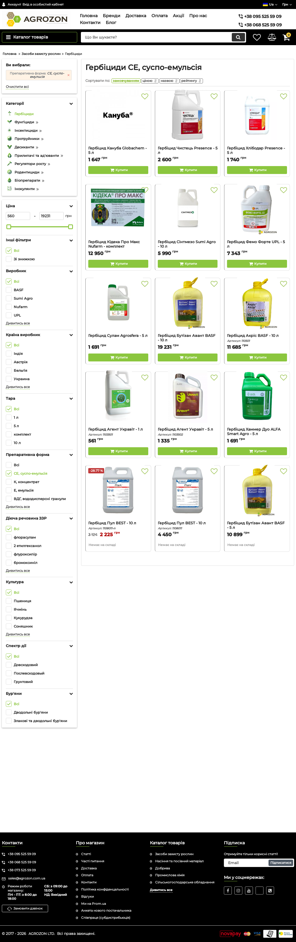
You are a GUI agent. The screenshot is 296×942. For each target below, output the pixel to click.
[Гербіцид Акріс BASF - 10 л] (257, 409)
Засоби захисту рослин (174, 854)
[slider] (8, 327)
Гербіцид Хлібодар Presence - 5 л (256, 252)
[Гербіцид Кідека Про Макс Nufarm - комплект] (118, 315)
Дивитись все (18, 424)
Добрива (162, 868)
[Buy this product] (118, 272)
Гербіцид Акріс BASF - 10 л (257, 440)
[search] (158, 45)
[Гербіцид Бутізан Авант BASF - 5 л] (257, 596)
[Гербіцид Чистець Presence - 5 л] (188, 221)
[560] (18, 317)
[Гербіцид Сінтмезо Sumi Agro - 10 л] (188, 315)
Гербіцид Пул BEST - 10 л (118, 627)
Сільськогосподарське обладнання (184, 882)
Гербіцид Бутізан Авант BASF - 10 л (188, 442)
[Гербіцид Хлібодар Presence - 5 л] (257, 221)
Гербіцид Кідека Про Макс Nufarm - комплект (118, 349)
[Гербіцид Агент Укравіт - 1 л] (118, 503)
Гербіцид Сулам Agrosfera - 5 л (117, 438)
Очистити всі (17, 187)
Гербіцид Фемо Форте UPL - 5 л (257, 349)
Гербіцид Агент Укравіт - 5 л (188, 534)
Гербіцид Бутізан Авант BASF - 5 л (257, 630)
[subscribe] (259, 863)
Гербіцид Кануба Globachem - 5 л (118, 255)
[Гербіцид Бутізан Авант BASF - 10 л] (188, 409)
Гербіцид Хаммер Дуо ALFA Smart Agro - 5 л (257, 536)
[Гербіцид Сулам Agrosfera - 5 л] (118, 409)
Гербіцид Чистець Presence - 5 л (188, 252)
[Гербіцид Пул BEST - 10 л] (118, 596)
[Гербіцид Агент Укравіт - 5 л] (188, 503)
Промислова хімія (169, 875)
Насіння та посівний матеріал (179, 861)
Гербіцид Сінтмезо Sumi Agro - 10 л (188, 349)
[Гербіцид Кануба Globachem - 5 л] (118, 221)
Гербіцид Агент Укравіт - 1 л (118, 534)
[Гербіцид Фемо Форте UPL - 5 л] (257, 315)
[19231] (51, 317)
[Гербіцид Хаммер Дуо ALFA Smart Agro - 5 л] (257, 503)
